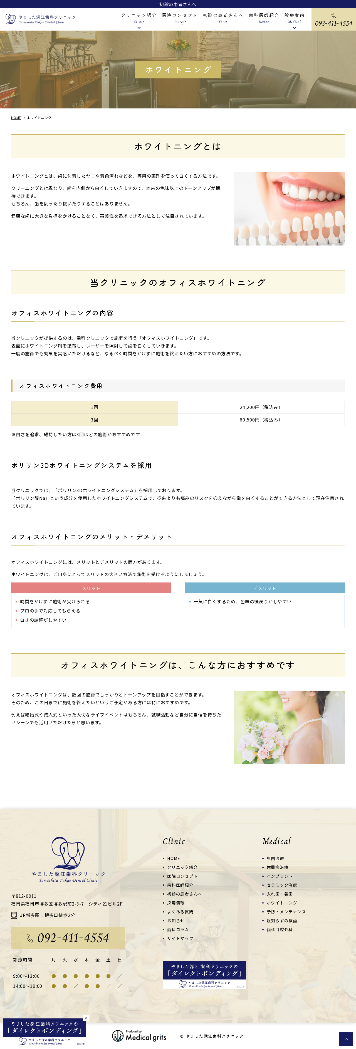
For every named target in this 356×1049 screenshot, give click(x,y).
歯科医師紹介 (180, 885)
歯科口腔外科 (280, 929)
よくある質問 (180, 911)
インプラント (280, 876)
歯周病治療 (278, 867)
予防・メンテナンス (286, 911)
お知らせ (176, 920)
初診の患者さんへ (178, 4)
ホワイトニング (282, 903)
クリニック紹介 (182, 867)
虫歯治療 (275, 858)
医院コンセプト (182, 876)
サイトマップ (180, 938)
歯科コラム (178, 929)
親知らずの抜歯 (282, 920)
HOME (174, 858)
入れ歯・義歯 (280, 894)
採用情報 (176, 903)
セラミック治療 (282, 885)
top (346, 1039)
